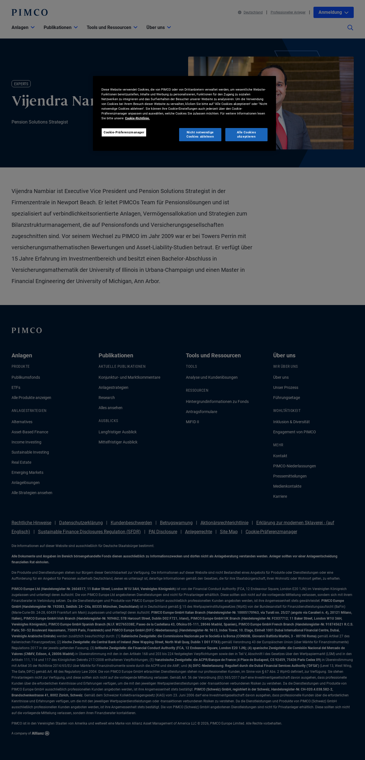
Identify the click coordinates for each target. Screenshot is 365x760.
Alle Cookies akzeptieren (246, 134)
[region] (184, 113)
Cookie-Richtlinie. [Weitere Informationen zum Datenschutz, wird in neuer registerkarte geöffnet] (137, 118)
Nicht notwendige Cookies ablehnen (200, 134)
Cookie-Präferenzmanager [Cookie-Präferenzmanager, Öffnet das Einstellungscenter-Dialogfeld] (124, 132)
